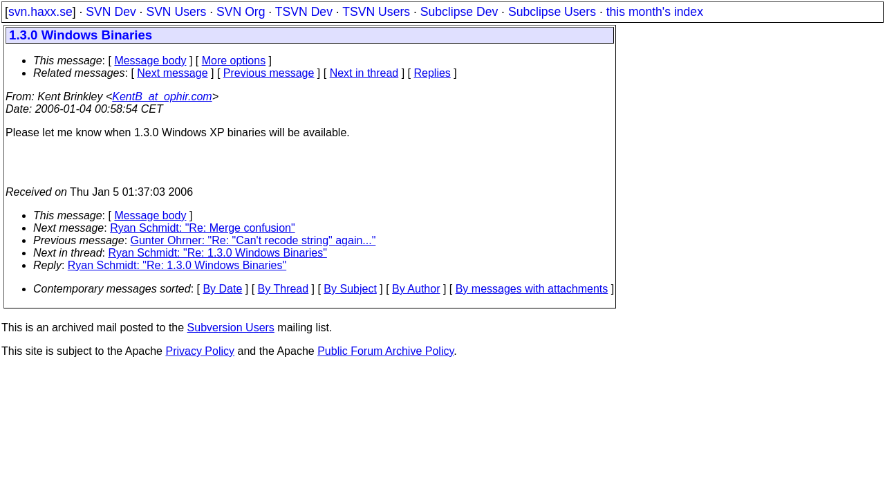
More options (234, 60)
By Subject (350, 289)
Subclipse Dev (459, 12)
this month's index (654, 12)
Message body (150, 60)
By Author (416, 289)
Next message (172, 73)
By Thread (283, 289)
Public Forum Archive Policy (385, 351)
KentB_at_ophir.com (162, 96)
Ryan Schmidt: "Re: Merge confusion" (202, 228)
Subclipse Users (552, 12)
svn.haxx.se (40, 12)
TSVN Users (376, 12)
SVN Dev (111, 12)
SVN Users (176, 12)
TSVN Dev (304, 12)
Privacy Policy (199, 351)
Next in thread (364, 73)
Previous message (269, 73)
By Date (222, 289)
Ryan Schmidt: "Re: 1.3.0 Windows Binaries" (218, 253)
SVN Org (240, 12)
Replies (432, 73)
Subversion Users (230, 327)
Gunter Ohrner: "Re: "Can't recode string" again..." (253, 240)
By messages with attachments (532, 289)
